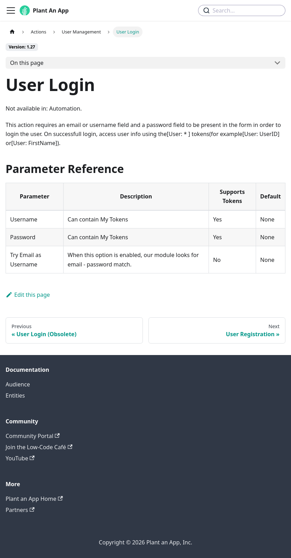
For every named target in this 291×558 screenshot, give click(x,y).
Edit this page (28, 295)
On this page (27, 63)
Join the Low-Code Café (39, 447)
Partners (20, 510)
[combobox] (241, 10)
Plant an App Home (34, 499)
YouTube (20, 458)
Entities (15, 395)
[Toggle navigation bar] (11, 10)
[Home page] (12, 32)
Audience (18, 384)
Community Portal (33, 436)
